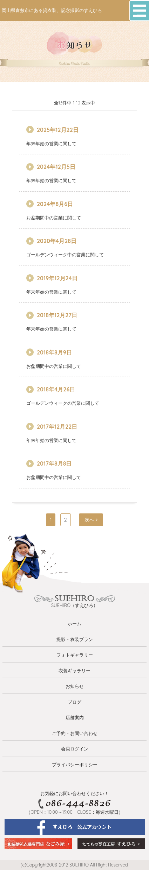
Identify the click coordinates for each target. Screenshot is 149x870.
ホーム (74, 623)
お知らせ (75, 686)
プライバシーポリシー (74, 764)
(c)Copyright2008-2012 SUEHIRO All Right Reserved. (75, 865)
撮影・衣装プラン (74, 639)
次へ (90, 520)
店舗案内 (75, 717)
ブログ (74, 702)
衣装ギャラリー (74, 670)
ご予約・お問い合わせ (74, 733)
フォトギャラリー (74, 655)
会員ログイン (74, 748)
